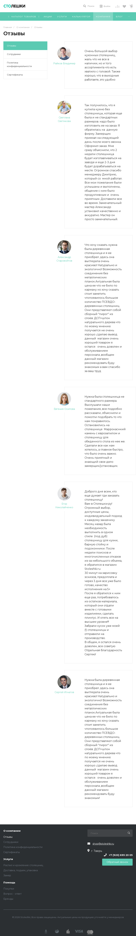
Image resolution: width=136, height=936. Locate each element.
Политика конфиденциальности (19, 64)
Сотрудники (14, 54)
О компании (12, 830)
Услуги (8, 859)
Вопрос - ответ (12, 893)
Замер (7, 875)
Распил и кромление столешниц (23, 865)
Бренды (8, 898)
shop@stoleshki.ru (103, 843)
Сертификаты (15, 74)
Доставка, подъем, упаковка (20, 870)
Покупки (8, 888)
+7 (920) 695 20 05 (121, 854)
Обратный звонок (117, 862)
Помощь (9, 882)
